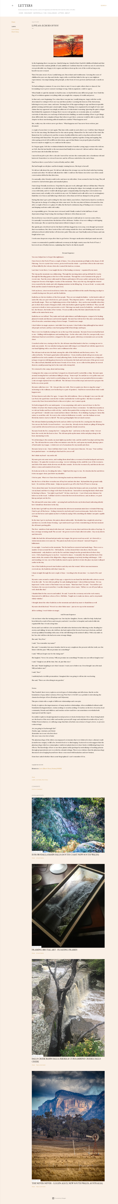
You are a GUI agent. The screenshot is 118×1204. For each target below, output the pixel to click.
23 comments (40, 953)
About (66, 13)
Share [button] (13, 22)
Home (20, 13)
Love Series (15, 29)
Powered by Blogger (59, 1198)
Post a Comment (37, 789)
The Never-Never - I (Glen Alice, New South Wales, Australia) (67, 1183)
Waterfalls (37, 13)
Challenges (51, 13)
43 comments (40, 858)
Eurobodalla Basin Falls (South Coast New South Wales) (65, 854)
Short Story (15, 32)
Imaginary (28, 13)
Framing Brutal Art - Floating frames (54, 949)
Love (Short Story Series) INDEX (50, 768)
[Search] (103, 5)
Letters (25, 5)
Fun (44, 13)
